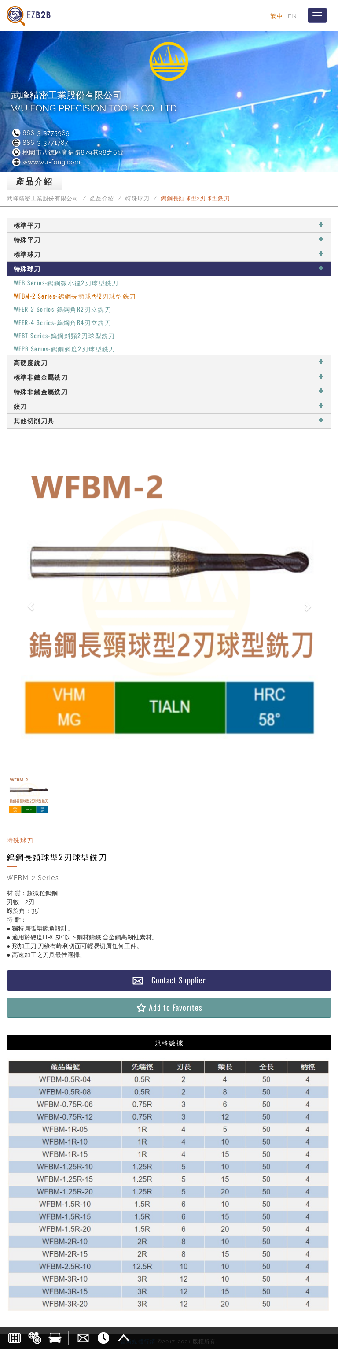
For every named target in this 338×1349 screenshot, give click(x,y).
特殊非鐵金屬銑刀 (169, 391)
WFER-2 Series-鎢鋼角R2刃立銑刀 (62, 309)
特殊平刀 (169, 239)
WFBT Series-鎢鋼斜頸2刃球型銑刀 (64, 335)
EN (292, 15)
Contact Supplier (169, 980)
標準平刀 (169, 224)
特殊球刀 (137, 198)
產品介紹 (102, 198)
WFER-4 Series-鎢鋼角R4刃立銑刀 (62, 322)
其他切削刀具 (169, 420)
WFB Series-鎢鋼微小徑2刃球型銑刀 (66, 282)
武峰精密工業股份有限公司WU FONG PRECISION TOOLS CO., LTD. (95, 101)
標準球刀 (169, 254)
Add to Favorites (169, 1007)
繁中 (276, 15)
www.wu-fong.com (46, 162)
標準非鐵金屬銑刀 (169, 376)
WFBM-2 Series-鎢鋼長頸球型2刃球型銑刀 (75, 295)
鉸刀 (169, 405)
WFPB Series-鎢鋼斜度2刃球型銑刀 (65, 348)
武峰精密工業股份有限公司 (43, 198)
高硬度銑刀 (169, 362)
